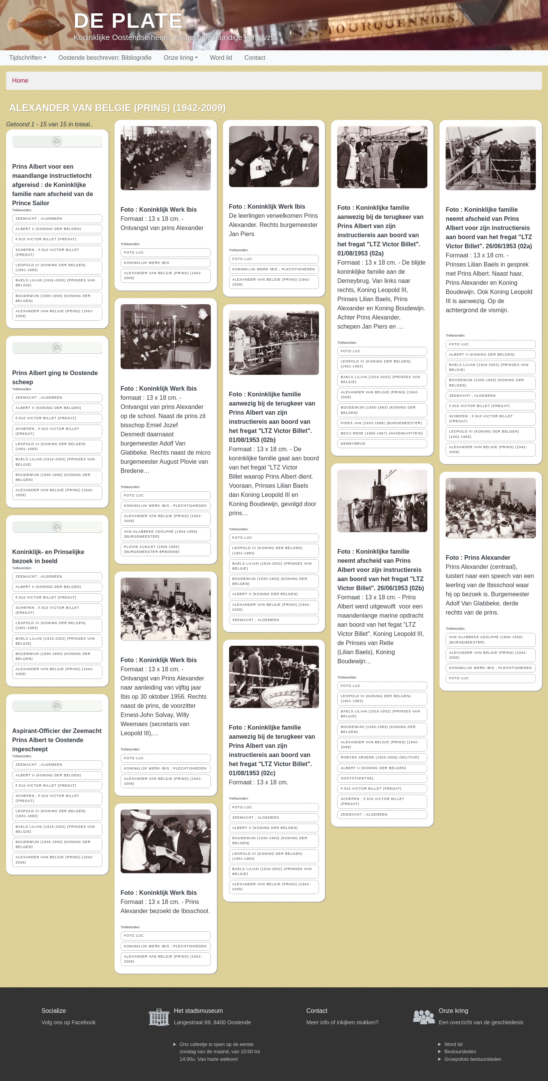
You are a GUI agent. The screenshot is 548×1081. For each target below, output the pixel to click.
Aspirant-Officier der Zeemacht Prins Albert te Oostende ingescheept (57, 740)
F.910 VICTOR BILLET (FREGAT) (46, 239)
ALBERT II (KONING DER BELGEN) (48, 229)
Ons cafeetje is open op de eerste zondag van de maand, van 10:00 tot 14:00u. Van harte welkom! (220, 1051)
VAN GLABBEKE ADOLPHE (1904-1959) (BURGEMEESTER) (161, 534)
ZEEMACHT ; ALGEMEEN (39, 218)
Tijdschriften (25, 57)
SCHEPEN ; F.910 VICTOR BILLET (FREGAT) (48, 252)
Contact (254, 57)
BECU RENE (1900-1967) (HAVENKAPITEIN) (382, 433)
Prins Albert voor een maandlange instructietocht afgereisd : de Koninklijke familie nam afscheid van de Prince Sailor (52, 184)
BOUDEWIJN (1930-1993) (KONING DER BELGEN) (53, 298)
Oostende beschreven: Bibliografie (105, 57)
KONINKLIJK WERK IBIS (146, 263)
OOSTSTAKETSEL (357, 778)
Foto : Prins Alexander (478, 557)
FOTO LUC (134, 252)
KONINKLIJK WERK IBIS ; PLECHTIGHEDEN (165, 506)
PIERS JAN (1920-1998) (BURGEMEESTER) (381, 423)
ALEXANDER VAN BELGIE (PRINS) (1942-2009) (55, 313)
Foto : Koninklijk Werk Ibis (159, 209)
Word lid (221, 57)
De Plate (128, 20)
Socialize (53, 1011)
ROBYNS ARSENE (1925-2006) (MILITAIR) (380, 757)
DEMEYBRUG (353, 443)
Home (20, 80)
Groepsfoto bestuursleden (473, 1059)
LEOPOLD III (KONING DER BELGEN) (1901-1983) (51, 267)
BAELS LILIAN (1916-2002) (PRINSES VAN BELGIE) (55, 282)
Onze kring (178, 57)
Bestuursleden (460, 1051)
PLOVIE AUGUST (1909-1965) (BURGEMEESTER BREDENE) (152, 549)
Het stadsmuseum (198, 1011)
